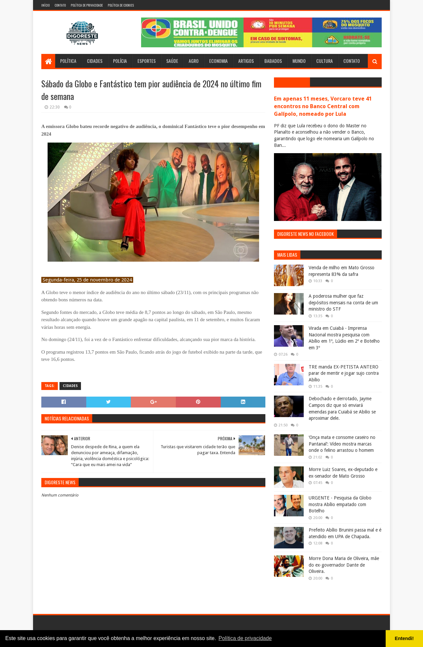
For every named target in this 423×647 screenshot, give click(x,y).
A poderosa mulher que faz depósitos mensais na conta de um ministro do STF (343, 302)
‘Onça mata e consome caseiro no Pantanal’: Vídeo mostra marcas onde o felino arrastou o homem (342, 444)
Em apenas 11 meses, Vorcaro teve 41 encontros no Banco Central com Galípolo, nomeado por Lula (323, 106)
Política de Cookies (121, 5)
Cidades (94, 60)
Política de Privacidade (87, 5)
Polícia (120, 60)
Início (45, 5)
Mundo (299, 60)
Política (68, 60)
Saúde (172, 60)
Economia (218, 60)
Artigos (246, 60)
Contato (60, 5)
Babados (273, 60)
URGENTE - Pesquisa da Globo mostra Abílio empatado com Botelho (340, 504)
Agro (194, 60)
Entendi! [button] (404, 638)
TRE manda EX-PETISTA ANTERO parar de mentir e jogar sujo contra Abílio (344, 373)
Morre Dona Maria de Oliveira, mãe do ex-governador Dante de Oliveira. (344, 565)
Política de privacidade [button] (245, 638)
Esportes (146, 60)
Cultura (324, 60)
